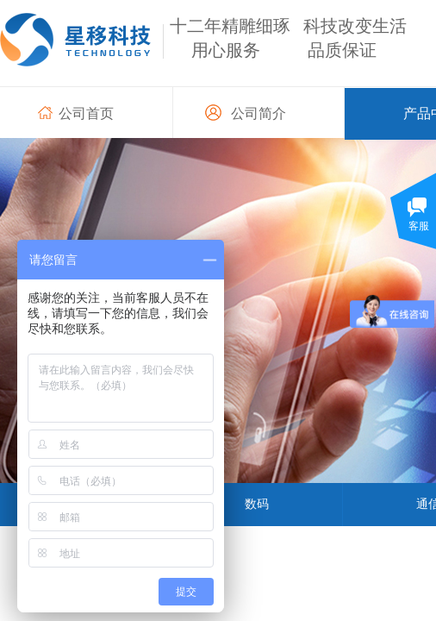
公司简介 (258, 113)
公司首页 (86, 113)
